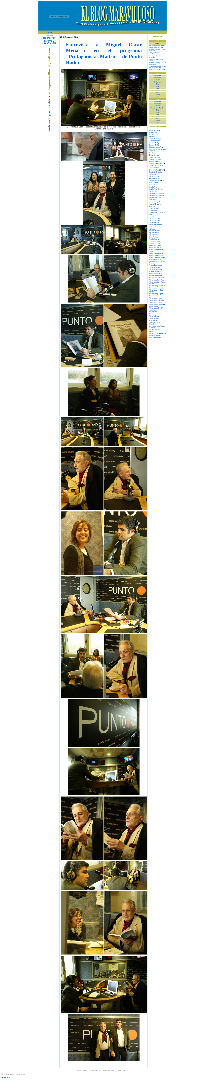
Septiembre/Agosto (157, 108)
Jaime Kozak (153, 200)
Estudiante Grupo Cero (156, 172)
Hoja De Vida (153, 187)
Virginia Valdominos (155, 335)
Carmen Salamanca (155, 138)
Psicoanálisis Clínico (155, 276)
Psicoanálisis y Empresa (156, 296)
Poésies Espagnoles (155, 265)
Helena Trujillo (153, 183)
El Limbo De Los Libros (156, 166)
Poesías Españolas (155, 260)
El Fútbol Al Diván (154, 161)
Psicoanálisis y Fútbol (155, 298)
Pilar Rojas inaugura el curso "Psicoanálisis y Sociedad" (157, 46)
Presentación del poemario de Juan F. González (157, 70)
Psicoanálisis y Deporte (156, 294)
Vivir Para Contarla (155, 338)
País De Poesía (154, 239)
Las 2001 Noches (154, 218)
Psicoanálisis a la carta (156, 273)
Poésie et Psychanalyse (156, 269)
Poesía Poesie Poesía (156, 253)
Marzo (157, 92)
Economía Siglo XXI (155, 155)
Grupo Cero (152, 174)
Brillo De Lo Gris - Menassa (154, 135)
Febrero (157, 95)
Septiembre (157, 82)
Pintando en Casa (154, 241)
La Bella (151, 208)
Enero (157, 97)
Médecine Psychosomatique (154, 229)
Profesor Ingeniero (154, 271)
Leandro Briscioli (154, 222)
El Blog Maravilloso (155, 157)
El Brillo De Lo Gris (155, 159)
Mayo (157, 88)
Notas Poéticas (153, 237)
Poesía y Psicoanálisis (156, 255)
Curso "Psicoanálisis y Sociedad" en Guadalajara (156, 53)
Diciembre (157, 75)
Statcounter (5, 1078)
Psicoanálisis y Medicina (156, 300)
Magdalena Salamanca (156, 225)
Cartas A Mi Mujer (154, 143)
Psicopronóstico (154, 316)
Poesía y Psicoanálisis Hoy (157, 258)
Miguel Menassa (154, 233)
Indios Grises (153, 191)
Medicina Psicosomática (156, 227)
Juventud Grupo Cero (155, 202)
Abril (157, 90)
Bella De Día (153, 133)
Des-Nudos (152, 153)
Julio (157, 84)
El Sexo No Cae (154, 168)
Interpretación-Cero (155, 197)
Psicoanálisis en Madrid (156, 278)
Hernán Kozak (153, 185)
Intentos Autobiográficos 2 (157, 195)
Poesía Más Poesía (155, 245)
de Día (156, 208)
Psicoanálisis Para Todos (157, 280)
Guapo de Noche (154, 178)
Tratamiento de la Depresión (154, 323)
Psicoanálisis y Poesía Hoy (157, 304)
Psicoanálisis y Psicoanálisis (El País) (156, 307)
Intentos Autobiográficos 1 (157, 193)
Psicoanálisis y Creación (156, 288)
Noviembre (157, 78)
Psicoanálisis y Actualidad (157, 286)
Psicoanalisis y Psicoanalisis (153, 311)
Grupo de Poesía (154, 176)
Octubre (157, 80)
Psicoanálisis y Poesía (156, 302)
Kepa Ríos (152, 206)
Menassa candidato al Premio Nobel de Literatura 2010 (157, 66)
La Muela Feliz (153, 210)
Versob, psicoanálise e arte (157, 333)
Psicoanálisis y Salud (155, 314)
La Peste (151, 216)
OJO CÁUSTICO (49, 38)
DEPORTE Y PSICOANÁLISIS (49, 42)
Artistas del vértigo (154, 130)
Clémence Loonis (154, 147)
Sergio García (153, 320)
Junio (157, 86)
